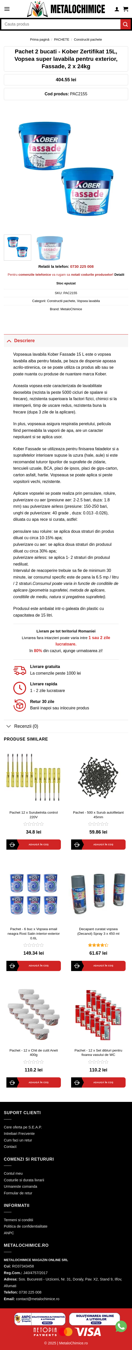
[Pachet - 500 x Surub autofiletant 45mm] (98, 777)
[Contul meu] (116, 9)
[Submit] (125, 24)
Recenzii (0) (21, 726)
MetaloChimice (71, 309)
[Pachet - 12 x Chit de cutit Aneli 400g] (33, 1015)
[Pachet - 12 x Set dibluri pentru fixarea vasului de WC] (98, 1015)
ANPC (9, 1233)
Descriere (19, 340)
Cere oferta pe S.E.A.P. (23, 1127)
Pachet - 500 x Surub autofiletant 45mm (98, 815)
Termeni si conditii (18, 1220)
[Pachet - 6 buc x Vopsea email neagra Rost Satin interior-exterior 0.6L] (33, 894)
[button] (6, 1340)
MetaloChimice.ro (73, 1343)
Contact (10, 1147)
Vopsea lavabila (88, 301)
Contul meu (13, 1173)
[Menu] (7, 9)
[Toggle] (9, 340)
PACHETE (61, 39)
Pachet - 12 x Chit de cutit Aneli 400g (33, 1052)
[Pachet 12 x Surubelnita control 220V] (33, 777)
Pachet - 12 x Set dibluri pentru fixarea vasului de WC (98, 1052)
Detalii (119, 274)
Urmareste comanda (20, 1186)
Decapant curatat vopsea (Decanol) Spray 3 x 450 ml (98, 931)
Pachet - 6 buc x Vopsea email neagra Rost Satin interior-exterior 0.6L (34, 933)
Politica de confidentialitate (25, 1226)
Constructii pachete (88, 39)
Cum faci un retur (18, 1140)
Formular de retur (18, 1193)
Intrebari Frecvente (19, 1134)
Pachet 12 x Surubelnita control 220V (33, 815)
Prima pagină (39, 39)
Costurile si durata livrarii (24, 1180)
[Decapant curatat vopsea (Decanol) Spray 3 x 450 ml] (98, 894)
